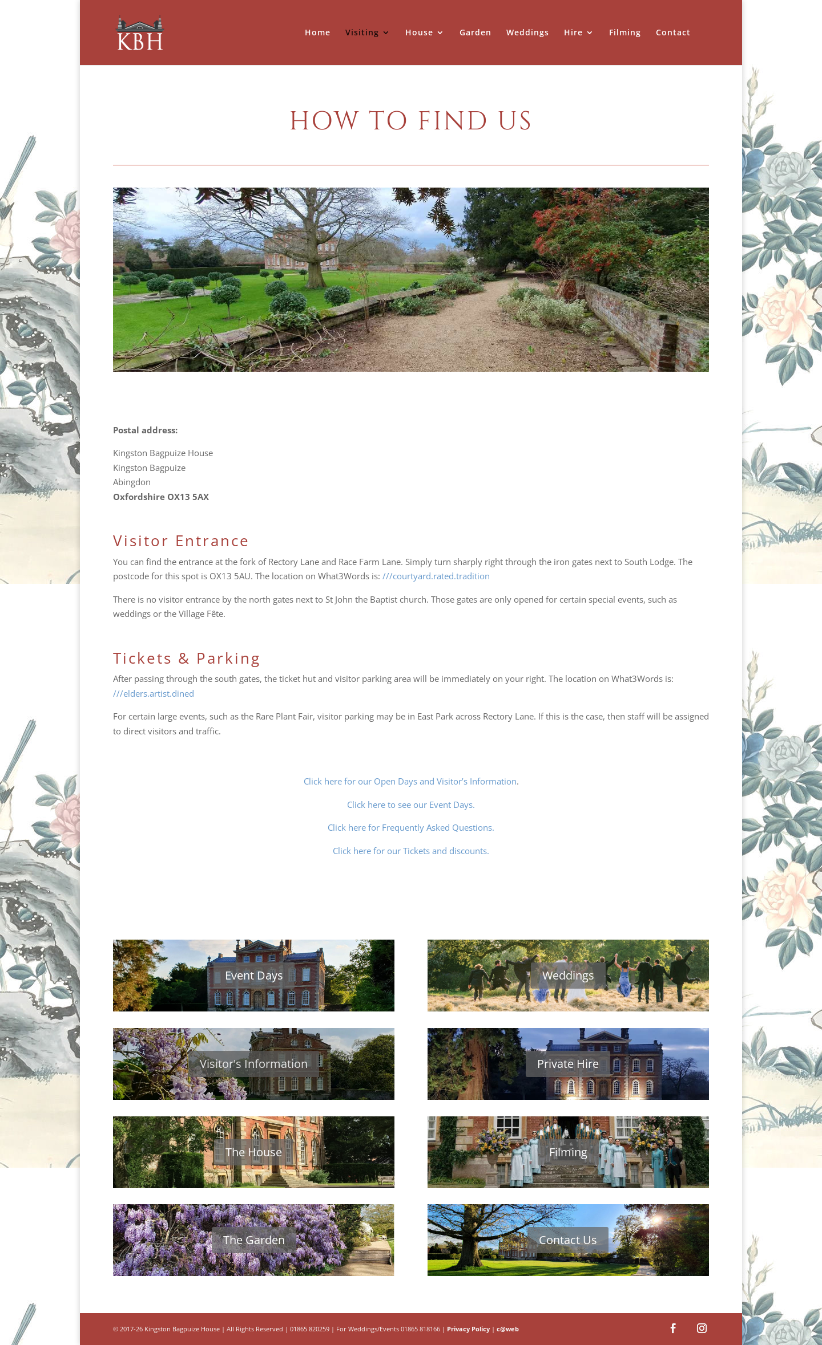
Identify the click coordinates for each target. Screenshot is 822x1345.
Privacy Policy (468, 1328)
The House (253, 1152)
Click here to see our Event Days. (411, 804)
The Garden (254, 1240)
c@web (508, 1328)
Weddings (568, 975)
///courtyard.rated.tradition (436, 576)
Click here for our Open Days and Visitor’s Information (410, 781)
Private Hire (568, 1063)
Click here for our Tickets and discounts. (411, 850)
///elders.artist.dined (153, 693)
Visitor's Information (254, 1063)
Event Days (254, 975)
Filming (568, 1152)
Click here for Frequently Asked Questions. (411, 827)
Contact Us (568, 1240)
